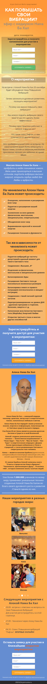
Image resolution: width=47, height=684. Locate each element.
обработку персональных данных (35, 72)
